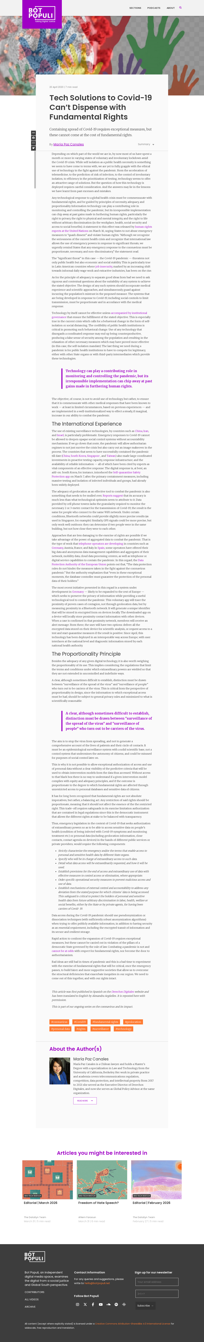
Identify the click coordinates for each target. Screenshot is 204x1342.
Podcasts (153, 8)
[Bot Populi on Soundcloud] (108, 1304)
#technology (123, 1028)
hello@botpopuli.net (97, 1283)
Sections (135, 8)
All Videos (32, 1299)
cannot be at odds (63, 951)
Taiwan (111, 455)
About (171, 8)
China (138, 431)
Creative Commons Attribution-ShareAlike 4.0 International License (132, 1323)
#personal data (60, 1028)
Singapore (93, 455)
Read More (82, 1100)
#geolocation (133, 1021)
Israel (60, 435)
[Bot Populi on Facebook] (93, 1304)
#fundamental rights (105, 1021)
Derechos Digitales (122, 991)
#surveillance (100, 1028)
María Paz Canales (68, 144)
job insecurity (103, 266)
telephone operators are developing (101, 543)
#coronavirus (59, 1021)
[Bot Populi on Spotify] (116, 1304)
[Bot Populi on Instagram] (77, 1304)
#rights (81, 1028)
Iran (145, 431)
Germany (57, 547)
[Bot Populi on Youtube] (100, 1304)
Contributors (34, 1292)
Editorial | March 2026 (40, 1203)
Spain (101, 547)
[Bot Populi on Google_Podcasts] (124, 1304)
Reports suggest (113, 495)
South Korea (78, 455)
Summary (146, 144)
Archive (30, 1307)
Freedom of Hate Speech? (98, 1203)
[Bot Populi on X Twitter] (85, 1304)
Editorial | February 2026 (151, 1203)
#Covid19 (80, 1021)
